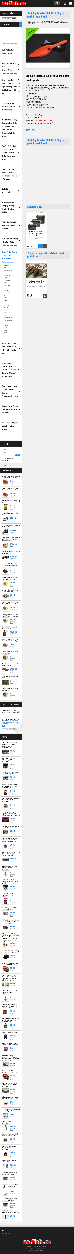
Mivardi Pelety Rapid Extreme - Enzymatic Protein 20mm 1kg (11, 565)
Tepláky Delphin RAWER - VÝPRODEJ (10, 1122)
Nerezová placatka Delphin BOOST (10, 513)
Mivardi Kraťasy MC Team (9, 1032)
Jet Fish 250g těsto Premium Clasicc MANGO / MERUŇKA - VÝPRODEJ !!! (11, 921)
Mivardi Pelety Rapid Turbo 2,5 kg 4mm (10, 689)
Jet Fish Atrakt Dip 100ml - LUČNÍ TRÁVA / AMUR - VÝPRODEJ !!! (10, 1084)
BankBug (43, 22)
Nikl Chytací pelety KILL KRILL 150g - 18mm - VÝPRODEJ (9, 760)
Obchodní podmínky (7, 1233)
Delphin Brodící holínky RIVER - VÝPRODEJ (9, 1160)
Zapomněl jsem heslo (8, 458)
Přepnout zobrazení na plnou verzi (37, 1246)
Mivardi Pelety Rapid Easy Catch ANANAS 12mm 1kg (10, 578)
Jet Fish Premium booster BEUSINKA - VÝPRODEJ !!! (10, 1211)
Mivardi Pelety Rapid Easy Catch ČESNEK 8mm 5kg (10, 603)
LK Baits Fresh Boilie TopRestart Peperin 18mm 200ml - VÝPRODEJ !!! (10, 881)
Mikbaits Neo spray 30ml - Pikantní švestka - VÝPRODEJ (10, 992)
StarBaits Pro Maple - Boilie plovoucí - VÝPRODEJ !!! (10, 1134)
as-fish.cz (7, 465)
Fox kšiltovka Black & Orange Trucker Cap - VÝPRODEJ (11, 951)
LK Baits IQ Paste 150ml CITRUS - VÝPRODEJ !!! (9, 1199)
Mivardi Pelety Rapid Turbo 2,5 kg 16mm (10, 652)
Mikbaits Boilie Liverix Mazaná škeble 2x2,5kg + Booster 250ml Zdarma (11, 539)
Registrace (5, 460)
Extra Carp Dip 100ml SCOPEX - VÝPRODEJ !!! (10, 1071)
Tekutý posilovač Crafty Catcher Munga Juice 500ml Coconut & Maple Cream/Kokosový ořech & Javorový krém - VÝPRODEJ (10, 937)
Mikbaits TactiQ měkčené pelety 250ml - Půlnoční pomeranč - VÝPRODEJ (9, 840)
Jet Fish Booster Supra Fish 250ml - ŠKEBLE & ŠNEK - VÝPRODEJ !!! (10, 1020)
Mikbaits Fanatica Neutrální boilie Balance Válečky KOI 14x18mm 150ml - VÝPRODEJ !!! (10, 745)
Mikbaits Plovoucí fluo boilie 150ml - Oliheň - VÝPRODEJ (10, 1043)
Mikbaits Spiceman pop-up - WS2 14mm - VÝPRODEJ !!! (10, 1097)
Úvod (29, 21)
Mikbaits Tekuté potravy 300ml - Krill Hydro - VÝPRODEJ (9, 1148)
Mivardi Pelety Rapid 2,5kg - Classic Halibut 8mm (10, 590)
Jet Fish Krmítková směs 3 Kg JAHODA (11, 501)
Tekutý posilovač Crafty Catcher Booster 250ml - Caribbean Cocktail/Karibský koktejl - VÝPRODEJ (10, 978)
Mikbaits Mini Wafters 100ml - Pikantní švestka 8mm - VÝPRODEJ (11, 800)
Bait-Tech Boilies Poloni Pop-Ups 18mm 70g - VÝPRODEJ (11, 773)
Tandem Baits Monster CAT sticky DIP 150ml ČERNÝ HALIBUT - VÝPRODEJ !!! (10, 1006)
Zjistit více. (12, 729)
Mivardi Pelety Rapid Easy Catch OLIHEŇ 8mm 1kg (10, 640)
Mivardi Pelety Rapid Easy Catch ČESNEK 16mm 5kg (10, 615)
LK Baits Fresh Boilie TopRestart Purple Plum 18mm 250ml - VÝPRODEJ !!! (11, 813)
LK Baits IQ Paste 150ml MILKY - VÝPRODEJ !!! (9, 1173)
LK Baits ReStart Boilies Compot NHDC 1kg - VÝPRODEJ (9, 895)
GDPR (4, 1235)
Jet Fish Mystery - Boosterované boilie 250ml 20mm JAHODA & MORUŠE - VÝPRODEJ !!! (11, 1058)
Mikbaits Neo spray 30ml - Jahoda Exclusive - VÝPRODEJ (10, 867)
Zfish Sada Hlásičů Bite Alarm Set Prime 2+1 (11, 526)
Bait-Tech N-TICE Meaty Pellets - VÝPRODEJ (9, 908)
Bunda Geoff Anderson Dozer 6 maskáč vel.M (11, 627)
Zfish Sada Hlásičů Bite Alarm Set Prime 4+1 (11, 552)
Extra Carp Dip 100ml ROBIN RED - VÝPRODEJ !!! (10, 963)
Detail (11, 484)
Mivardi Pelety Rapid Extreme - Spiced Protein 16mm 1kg (11, 476)
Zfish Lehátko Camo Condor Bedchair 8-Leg (10, 664)
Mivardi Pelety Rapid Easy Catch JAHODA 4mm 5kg (10, 489)
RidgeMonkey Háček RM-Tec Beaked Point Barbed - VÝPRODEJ (10, 1186)
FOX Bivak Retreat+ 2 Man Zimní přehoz (10, 677)
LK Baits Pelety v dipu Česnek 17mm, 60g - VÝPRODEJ (11, 1110)
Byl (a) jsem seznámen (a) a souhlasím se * (10, 721)
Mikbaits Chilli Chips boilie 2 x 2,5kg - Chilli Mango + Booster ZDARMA (11, 853)
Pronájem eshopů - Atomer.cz (37, 1250)
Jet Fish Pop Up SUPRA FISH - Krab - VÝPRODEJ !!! (11, 826)
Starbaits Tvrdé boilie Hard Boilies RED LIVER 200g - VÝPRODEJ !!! (10, 786)
